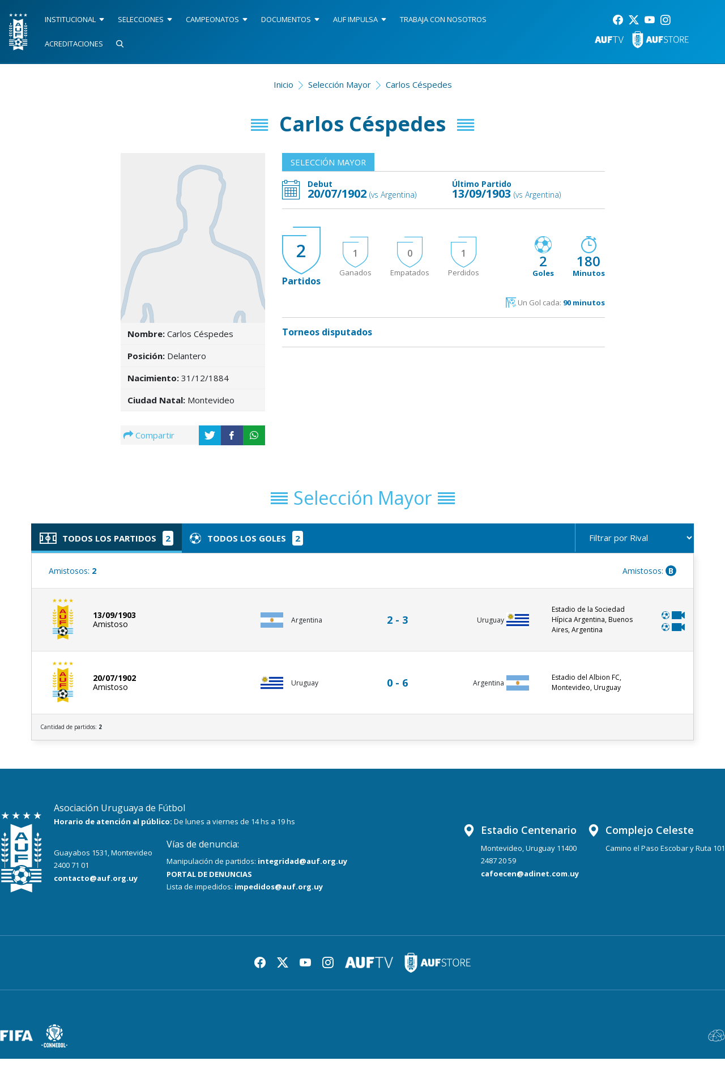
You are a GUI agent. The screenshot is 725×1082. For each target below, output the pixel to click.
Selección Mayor (339, 84)
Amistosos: (72, 571)
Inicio (283, 84)
